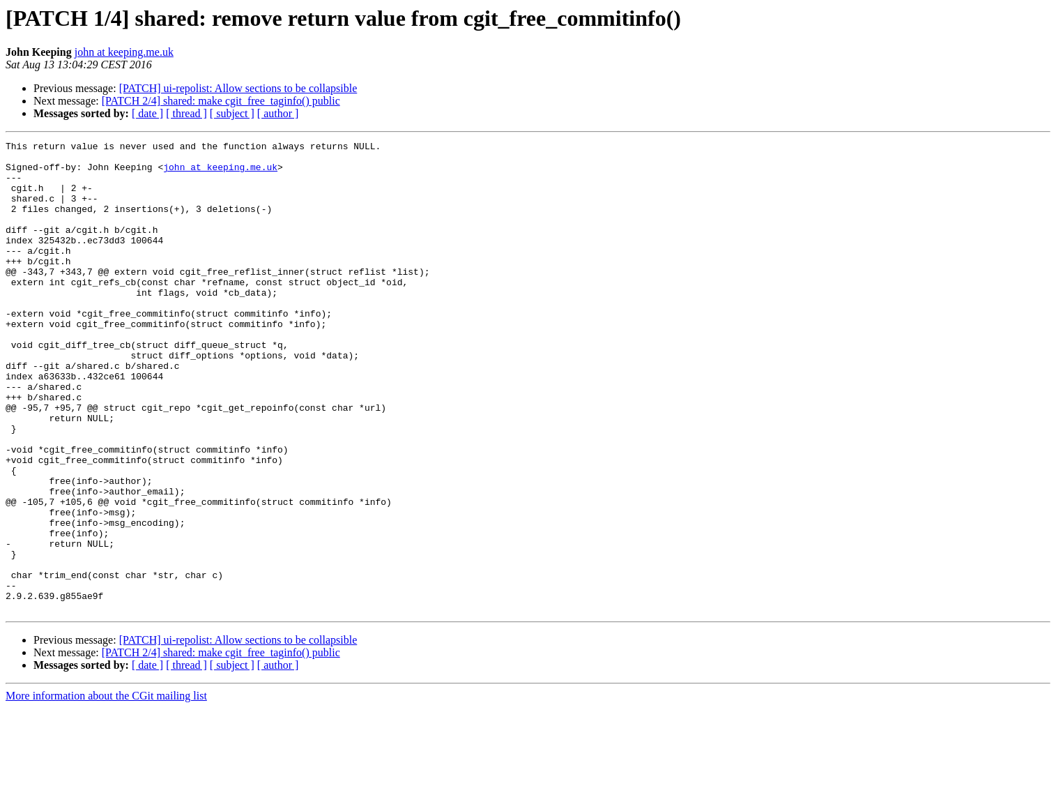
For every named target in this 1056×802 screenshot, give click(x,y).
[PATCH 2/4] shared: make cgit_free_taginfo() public (221, 101)
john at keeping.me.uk (124, 52)
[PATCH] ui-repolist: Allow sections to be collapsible (238, 88)
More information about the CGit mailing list (106, 790)
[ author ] (278, 113)
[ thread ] (186, 113)
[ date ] (147, 113)
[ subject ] (232, 113)
